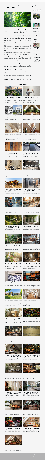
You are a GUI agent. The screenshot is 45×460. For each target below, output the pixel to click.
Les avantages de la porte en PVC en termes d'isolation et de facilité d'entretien (13, 393)
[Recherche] (22, 454)
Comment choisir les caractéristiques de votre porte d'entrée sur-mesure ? (32, 190)
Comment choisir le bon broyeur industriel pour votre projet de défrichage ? (36, 29)
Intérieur (16, 1)
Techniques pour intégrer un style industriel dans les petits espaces (31, 245)
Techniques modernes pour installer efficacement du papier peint (31, 208)
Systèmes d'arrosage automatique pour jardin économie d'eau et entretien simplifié (13, 227)
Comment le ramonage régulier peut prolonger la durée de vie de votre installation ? (36, 58)
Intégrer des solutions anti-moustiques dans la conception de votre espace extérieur (32, 356)
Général (28, 1)
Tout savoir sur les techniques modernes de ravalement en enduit (32, 98)
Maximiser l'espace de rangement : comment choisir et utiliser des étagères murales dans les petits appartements (13, 356)
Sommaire (6, 28)
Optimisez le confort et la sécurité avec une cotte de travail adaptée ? (13, 208)
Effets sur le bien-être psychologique (8, 32)
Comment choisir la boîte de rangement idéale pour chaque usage (32, 282)
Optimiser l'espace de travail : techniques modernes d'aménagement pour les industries (13, 338)
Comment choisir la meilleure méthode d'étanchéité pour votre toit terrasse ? (31, 153)
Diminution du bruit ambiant (8, 31)
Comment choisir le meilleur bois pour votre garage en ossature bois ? (13, 153)
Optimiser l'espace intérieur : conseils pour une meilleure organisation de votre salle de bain (13, 374)
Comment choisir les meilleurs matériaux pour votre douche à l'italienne (32, 338)
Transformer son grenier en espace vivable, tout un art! (13, 446)
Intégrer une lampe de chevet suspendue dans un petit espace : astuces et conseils (32, 374)
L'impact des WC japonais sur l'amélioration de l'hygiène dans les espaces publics (32, 393)
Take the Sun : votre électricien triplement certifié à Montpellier (37, 48)
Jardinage (25, 1)
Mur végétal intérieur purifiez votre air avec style (31, 226)
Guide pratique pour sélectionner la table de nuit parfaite (13, 319)
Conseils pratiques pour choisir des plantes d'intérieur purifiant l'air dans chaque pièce (13, 245)
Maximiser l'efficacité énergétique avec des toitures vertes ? (37, 19)
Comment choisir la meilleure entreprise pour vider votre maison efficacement (32, 301)
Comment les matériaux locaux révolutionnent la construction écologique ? (13, 190)
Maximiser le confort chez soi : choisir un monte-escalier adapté (13, 135)
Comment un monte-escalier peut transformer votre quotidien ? (32, 135)
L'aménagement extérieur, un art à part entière (13, 410)
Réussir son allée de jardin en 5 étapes (13, 428)
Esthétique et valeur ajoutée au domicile (9, 35)
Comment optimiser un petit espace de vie (32, 428)
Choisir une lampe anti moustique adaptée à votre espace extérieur (36, 39)
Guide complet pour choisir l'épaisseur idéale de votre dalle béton (13, 172)
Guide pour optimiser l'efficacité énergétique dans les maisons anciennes (31, 264)
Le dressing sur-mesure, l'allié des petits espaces (32, 410)
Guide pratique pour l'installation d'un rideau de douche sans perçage (13, 282)
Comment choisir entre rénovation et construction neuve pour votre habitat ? (13, 116)
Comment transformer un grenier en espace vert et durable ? (32, 116)
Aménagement (20, 1)
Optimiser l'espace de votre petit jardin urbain (32, 318)
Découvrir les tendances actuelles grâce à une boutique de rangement (32, 172)
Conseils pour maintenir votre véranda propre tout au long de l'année (13, 264)
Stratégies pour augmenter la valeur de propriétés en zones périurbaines (13, 301)
